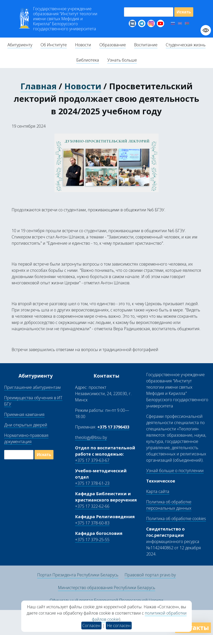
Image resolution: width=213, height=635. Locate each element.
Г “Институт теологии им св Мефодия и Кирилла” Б (65, 18)
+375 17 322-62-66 (92, 506)
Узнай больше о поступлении (175, 470)
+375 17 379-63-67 (92, 460)
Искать (184, 12)
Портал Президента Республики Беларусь (77, 575)
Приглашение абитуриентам (32, 387)
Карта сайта (157, 491)
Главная (38, 86)
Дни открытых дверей (25, 425)
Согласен (91, 625)
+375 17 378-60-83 (92, 523)
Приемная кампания (24, 414)
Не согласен (119, 625)
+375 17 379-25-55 (92, 539)
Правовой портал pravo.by (150, 575)
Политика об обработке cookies (176, 518)
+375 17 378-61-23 (92, 483)
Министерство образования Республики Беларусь (106, 587)
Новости (82, 86)
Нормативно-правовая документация (26, 438)
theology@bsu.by (91, 437)
